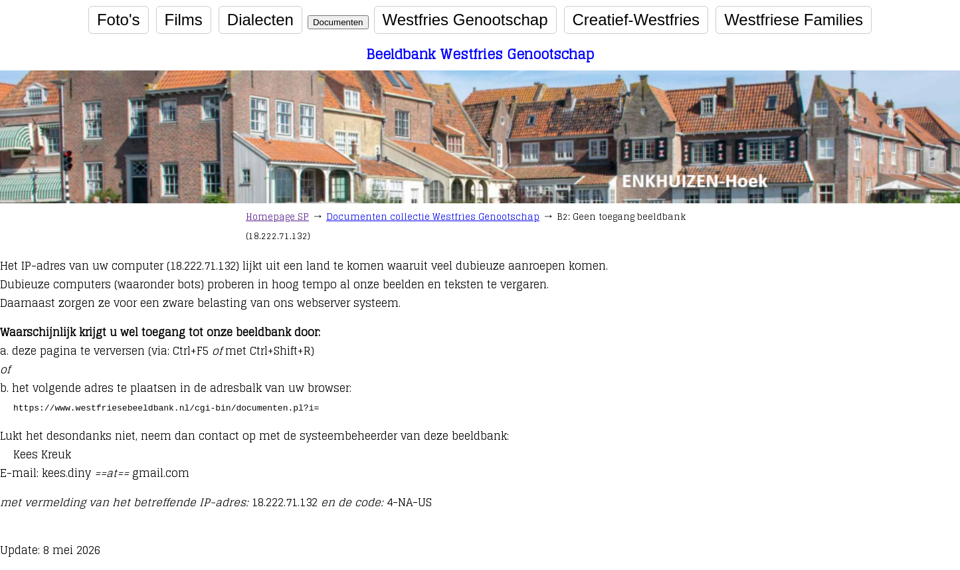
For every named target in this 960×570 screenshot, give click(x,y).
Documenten (338, 22)
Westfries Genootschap (465, 20)
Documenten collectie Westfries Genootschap (432, 217)
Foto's (118, 20)
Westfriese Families (793, 20)
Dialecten (260, 20)
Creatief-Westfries (636, 20)
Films (184, 20)
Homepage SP (277, 217)
